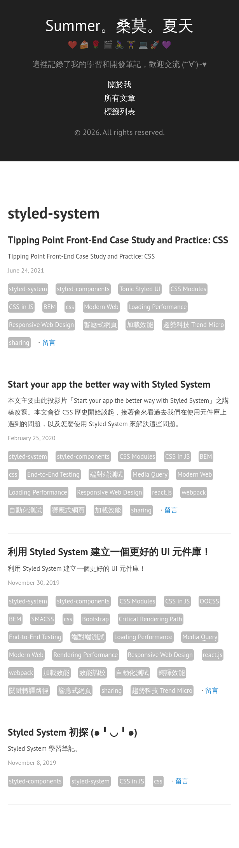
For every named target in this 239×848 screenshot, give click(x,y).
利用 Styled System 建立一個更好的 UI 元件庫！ (109, 552)
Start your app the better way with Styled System (109, 384)
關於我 (119, 84)
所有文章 (119, 98)
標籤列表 (119, 112)
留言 (49, 342)
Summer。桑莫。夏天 (119, 25)
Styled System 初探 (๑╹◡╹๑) (72, 732)
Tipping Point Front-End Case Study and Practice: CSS (118, 240)
